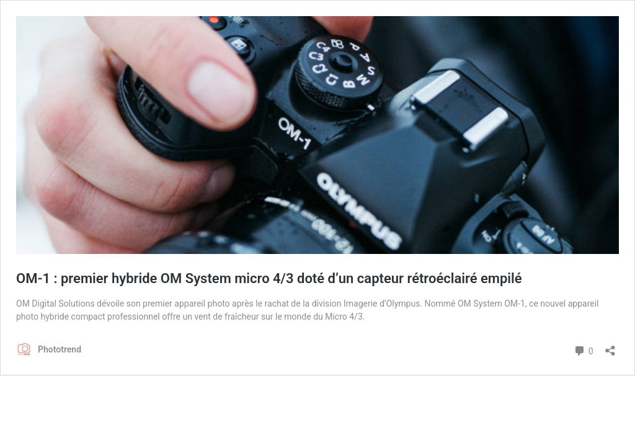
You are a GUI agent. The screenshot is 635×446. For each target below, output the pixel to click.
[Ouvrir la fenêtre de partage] (610, 346)
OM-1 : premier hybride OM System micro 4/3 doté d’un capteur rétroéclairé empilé (269, 278)
